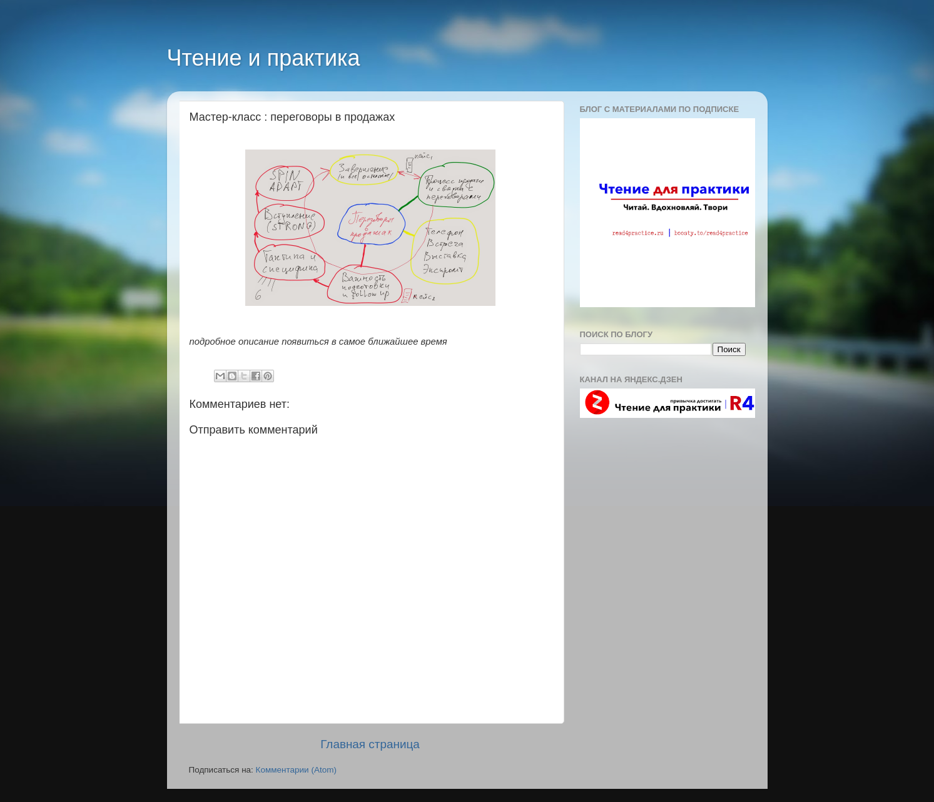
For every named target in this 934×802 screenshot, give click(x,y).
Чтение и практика (263, 58)
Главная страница (370, 744)
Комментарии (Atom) (296, 769)
